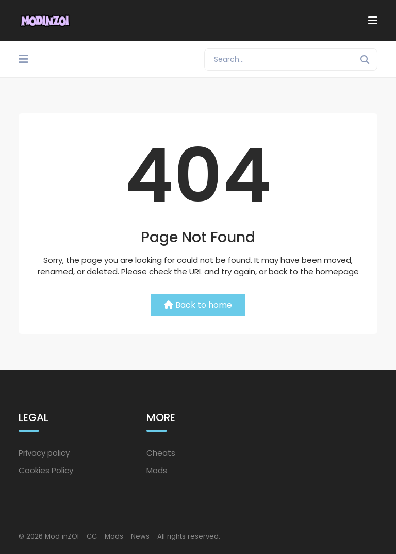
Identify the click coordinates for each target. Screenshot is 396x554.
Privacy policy (44, 452)
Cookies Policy (46, 470)
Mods (156, 470)
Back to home (198, 305)
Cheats (160, 452)
